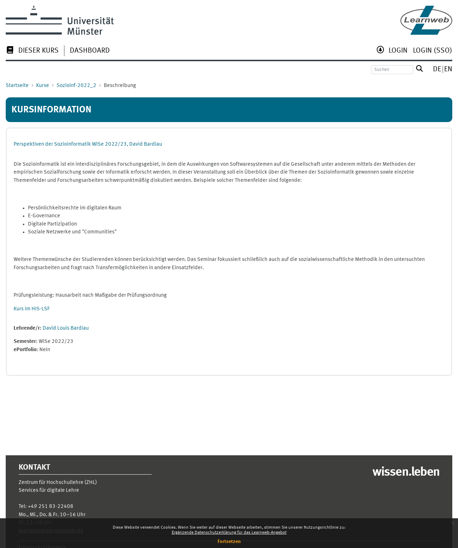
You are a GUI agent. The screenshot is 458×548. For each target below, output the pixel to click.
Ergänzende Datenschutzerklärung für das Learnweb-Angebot (229, 532)
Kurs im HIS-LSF (32, 309)
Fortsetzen (229, 541)
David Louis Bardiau (66, 328)
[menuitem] (32, 51)
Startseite (17, 85)
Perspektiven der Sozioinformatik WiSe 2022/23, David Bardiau (88, 144)
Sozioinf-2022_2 (76, 85)
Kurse (42, 85)
